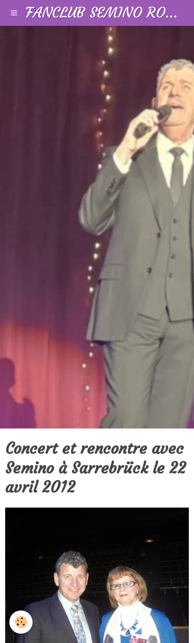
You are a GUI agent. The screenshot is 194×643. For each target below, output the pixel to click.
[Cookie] (21, 622)
